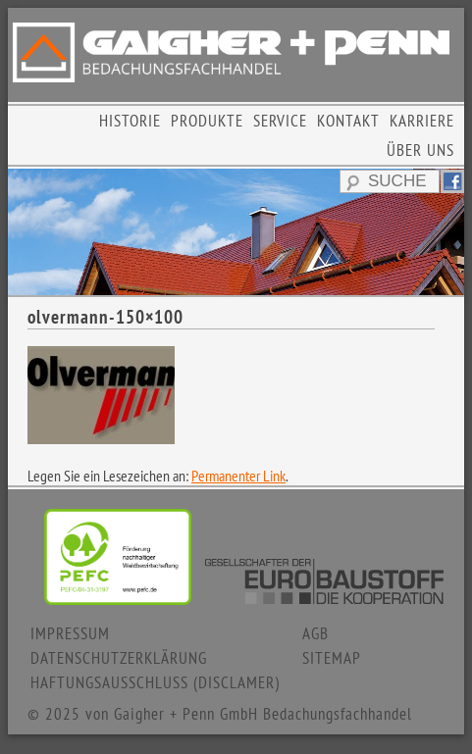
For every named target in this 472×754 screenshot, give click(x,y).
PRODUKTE (207, 120)
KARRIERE (422, 120)
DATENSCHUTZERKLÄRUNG (118, 658)
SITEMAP (331, 658)
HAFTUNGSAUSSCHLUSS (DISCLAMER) (155, 682)
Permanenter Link (238, 475)
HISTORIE (130, 120)
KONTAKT (348, 120)
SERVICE (280, 120)
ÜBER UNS (420, 150)
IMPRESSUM (70, 633)
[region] (236, 232)
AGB (315, 633)
